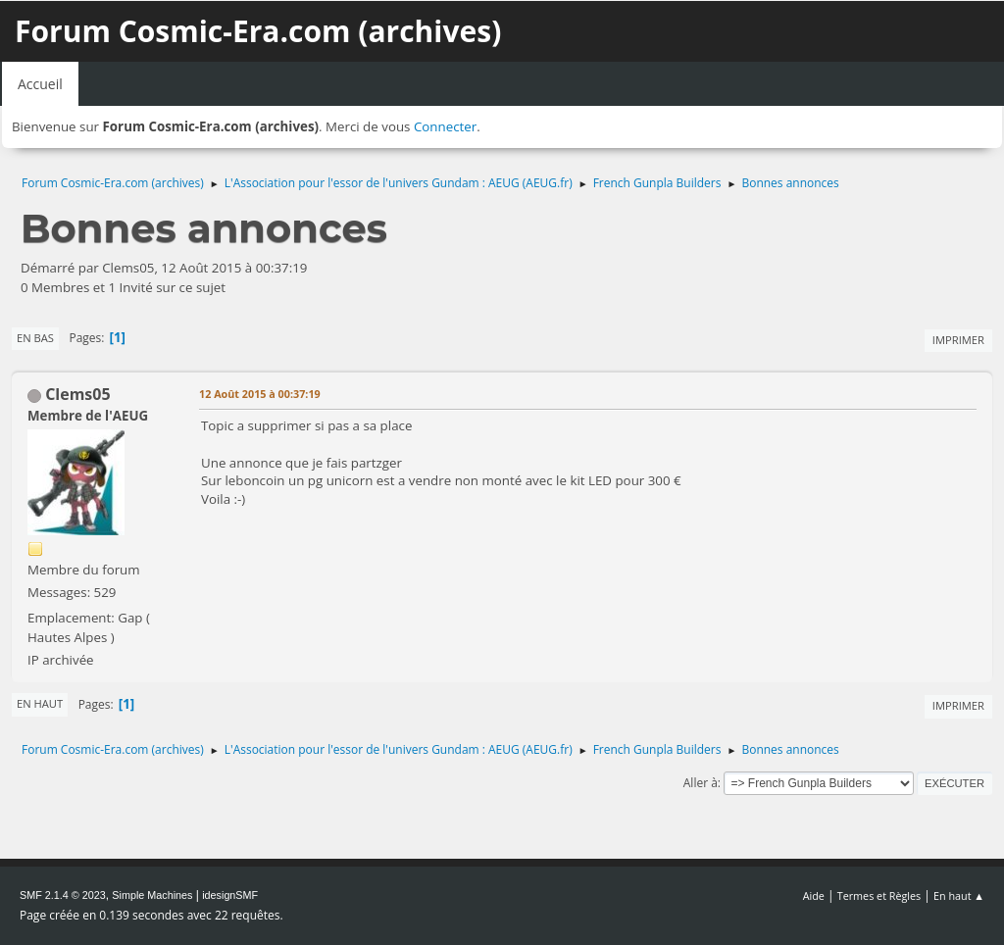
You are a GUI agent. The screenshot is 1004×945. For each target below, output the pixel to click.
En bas (35, 337)
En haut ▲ (958, 895)
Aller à (700, 782)
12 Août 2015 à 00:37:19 (260, 393)
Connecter (445, 126)
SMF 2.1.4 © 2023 (63, 895)
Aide (814, 895)
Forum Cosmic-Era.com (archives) (258, 31)
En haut (40, 703)
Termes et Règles (879, 895)
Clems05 (77, 394)
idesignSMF (230, 895)
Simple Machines (152, 895)
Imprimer (958, 339)
